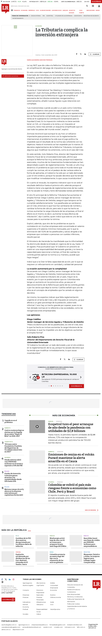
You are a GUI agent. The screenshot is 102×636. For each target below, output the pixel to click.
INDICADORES (91, 10)
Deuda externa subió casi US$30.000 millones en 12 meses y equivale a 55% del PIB (13, 463)
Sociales (25, 614)
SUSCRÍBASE (96, 1)
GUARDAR (94, 54)
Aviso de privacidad (73, 594)
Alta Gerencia (40, 583)
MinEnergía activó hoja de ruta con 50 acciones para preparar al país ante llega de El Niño (58, 542)
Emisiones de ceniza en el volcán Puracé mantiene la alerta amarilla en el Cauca (71, 458)
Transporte (8, 441)
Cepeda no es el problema (10, 421)
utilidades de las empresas (63, 15)
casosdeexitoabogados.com (10, 627)
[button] (29, 377)
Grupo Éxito (78, 15)
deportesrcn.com (18, 629)
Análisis (52, 583)
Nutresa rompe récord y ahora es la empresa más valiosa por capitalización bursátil (14, 492)
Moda (51, 552)
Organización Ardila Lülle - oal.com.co (93, 626)
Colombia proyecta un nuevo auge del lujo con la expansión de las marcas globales (57, 558)
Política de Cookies (73, 604)
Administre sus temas (10, 76)
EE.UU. (17, 536)
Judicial (18, 552)
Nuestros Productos (73, 589)
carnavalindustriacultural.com (31, 627)
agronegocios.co (24, 625)
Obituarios (39, 604)
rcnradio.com (58, 627)
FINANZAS (17, 10)
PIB (44, 15)
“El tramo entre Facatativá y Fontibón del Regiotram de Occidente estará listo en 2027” (13, 448)
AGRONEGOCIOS (57, 10)
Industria (87, 552)
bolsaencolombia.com (74, 625)
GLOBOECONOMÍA (45, 10)
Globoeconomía (55, 597)
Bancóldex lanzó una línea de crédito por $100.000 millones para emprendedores (92, 542)
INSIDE (98, 10)
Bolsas (6, 471)
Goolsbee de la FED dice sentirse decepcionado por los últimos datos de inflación (24, 542)
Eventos (52, 595)
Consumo (26, 590)
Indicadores (26, 602)
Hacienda (7, 457)
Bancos (86, 536)
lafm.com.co (81, 627)
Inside (52, 602)
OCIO (37, 10)
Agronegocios (27, 583)
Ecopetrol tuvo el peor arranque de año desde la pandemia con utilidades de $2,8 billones (70, 427)
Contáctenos (71, 592)
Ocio (51, 604)
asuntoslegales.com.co (8, 625)
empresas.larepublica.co (40, 625)
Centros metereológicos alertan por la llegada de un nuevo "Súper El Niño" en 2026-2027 (14, 433)
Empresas (26, 595)
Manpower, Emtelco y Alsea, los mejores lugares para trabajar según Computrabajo (92, 558)
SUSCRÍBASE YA (76, 386)
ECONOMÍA (24, 10)
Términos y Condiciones (75, 597)
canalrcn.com (47, 627)
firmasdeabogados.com (57, 625)
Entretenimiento (18, 18)
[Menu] (12, 10)
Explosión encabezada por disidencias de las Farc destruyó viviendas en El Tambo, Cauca (23, 559)
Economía (53, 590)
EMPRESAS (31, 10)
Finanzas (25, 597)
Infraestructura (41, 602)
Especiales (39, 595)
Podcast (25, 609)
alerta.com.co (6, 629)
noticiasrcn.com (70, 627)
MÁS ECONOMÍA (90, 510)
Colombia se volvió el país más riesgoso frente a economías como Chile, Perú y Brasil (72, 488)
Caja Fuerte (40, 585)
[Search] (87, 6)
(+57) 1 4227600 (6, 593)
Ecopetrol (50, 15)
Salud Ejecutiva (55, 609)
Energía (52, 536)
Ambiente (7, 428)
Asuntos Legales (28, 585)
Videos (38, 614)
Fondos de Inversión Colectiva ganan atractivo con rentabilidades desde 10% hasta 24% (13, 477)
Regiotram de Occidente (91, 15)
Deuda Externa (36, 15)
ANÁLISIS (65, 10)
